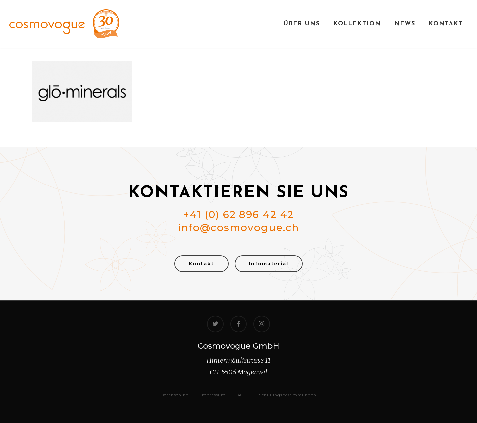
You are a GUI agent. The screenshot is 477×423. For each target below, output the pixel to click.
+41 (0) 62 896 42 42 (238, 214)
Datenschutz (175, 394)
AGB (242, 394)
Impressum (213, 394)
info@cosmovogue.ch (238, 227)
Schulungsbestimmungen (287, 394)
